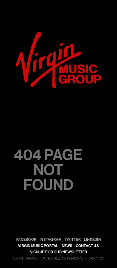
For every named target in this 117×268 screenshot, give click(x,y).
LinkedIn (92, 239)
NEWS (67, 246)
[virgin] (58, 34)
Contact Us (87, 246)
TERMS (18, 258)
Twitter (73, 239)
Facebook (26, 239)
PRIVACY (32, 258)
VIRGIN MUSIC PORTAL (38, 246)
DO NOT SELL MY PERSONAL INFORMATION (73, 258)
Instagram (50, 239)
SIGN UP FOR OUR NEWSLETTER (58, 252)
